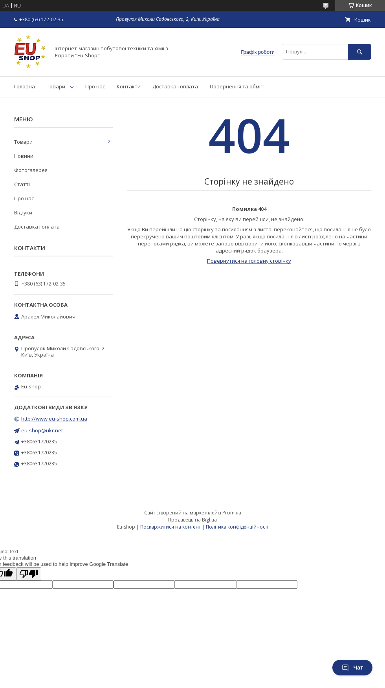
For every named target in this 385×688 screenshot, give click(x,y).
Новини (23, 155)
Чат (352, 667)
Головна (24, 86)
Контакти (129, 86)
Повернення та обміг (236, 86)
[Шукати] (359, 51)
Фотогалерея (31, 170)
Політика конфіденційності (237, 526)
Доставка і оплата (175, 86)
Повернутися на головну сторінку (249, 260)
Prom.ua (231, 512)
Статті (22, 184)
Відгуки (23, 212)
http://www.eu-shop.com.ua (54, 418)
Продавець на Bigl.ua (192, 519)
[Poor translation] (28, 573)
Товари (56, 86)
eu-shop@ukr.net (42, 430)
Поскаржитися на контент (170, 526)
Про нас (95, 86)
